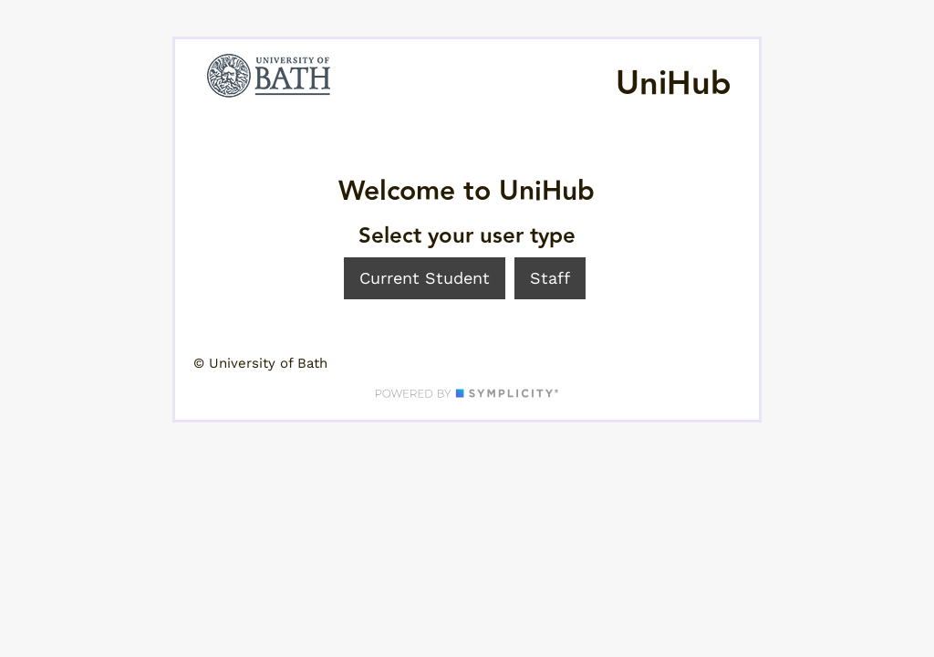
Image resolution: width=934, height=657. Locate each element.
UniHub (674, 84)
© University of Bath (260, 363)
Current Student (424, 277)
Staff (550, 277)
